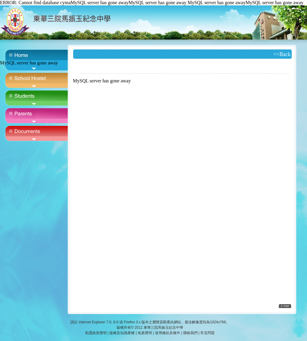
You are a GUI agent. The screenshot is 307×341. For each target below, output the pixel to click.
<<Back (282, 54)
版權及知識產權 (122, 333)
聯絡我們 (190, 333)
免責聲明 (145, 333)
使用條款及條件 (167, 333)
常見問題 (207, 333)
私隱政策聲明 (96, 333)
